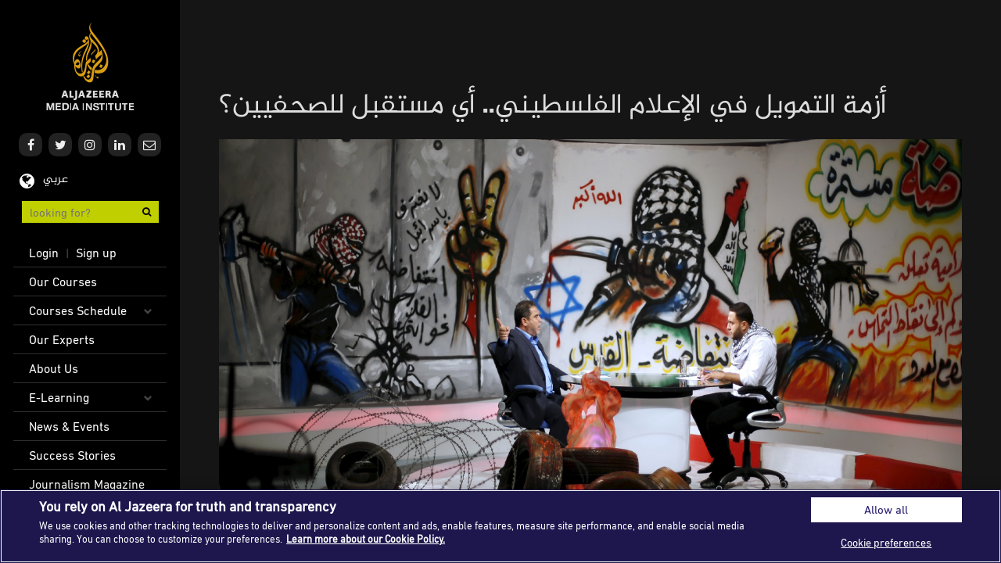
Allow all (886, 509)
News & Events (69, 426)
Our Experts (62, 339)
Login (44, 252)
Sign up (96, 252)
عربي (55, 179)
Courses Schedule (78, 310)
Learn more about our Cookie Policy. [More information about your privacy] (365, 539)
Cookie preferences (886, 542)
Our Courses (63, 281)
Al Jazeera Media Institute (90, 67)
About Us (53, 368)
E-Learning (59, 397)
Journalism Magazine (87, 484)
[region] (500, 526)
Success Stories (72, 455)
